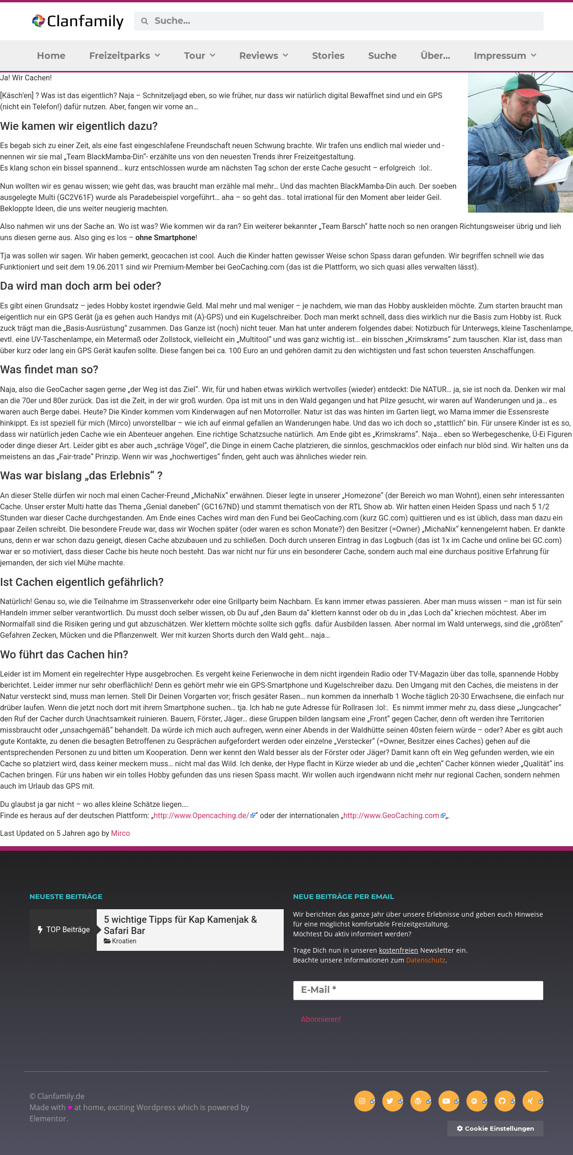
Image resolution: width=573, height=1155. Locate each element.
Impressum (505, 55)
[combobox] (345, 21)
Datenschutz (425, 959)
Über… (435, 55)
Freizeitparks (124, 55)
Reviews (263, 55)
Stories (328, 55)
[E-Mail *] (418, 990)
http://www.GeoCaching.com (391, 815)
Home (51, 55)
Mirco (120, 833)
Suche (382, 55)
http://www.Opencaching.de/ (202, 815)
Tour (199, 55)
